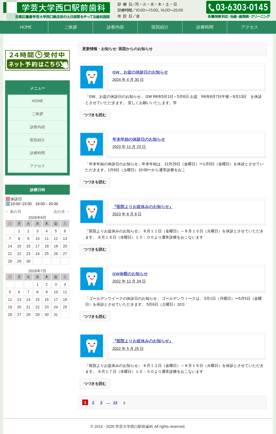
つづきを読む (95, 115)
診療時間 (204, 27)
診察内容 (115, 27)
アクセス (249, 27)
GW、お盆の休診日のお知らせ (140, 72)
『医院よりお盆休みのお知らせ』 (142, 206)
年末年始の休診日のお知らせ (138, 139)
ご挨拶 (70, 27)
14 (115, 402)
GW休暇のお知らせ (130, 273)
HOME (26, 27)
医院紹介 (160, 27)
